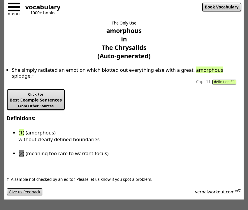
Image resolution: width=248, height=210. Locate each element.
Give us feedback (24, 192)
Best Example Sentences (36, 100)
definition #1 (224, 82)
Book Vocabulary (222, 7)
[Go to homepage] (41, 7)
